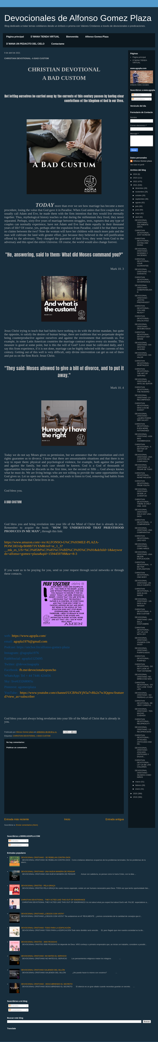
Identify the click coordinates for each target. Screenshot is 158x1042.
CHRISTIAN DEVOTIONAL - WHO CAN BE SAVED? (142, 406)
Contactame (57, 44)
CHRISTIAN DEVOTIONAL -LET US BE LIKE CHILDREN (143, 763)
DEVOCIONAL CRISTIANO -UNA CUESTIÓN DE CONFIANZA (143, 458)
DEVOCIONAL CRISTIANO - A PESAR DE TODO (143, 467)
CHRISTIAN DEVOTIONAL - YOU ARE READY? (142, 309)
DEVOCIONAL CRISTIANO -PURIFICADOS (142, 650)
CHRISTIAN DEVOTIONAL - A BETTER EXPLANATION (143, 565)
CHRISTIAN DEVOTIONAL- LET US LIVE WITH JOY (142, 631)
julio (137, 206)
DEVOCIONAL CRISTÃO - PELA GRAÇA (38, 886)
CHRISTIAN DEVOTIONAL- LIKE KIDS (142, 538)
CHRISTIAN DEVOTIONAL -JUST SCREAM (142, 232)
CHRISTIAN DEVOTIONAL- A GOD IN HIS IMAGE (143, 592)
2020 (135, 793)
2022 (135, 181)
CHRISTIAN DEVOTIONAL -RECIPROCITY (142, 721)
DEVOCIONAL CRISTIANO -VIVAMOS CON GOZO (142, 641)
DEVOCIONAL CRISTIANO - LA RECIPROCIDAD (143, 729)
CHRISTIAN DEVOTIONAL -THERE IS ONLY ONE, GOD (143, 502)
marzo (138, 782)
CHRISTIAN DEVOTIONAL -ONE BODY (142, 575)
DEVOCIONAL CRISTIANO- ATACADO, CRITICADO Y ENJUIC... (142, 752)
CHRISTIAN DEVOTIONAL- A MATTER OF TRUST (143, 447)
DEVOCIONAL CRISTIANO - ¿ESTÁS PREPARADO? (142, 299)
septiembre (140, 199)
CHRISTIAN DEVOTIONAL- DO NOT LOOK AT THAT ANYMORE (144, 667)
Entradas (137, 95)
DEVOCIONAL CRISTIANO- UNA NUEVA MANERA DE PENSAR (48, 871)
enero (138, 789)
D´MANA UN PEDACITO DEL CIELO (25, 44)
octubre (138, 195)
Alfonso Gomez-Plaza (96, 36)
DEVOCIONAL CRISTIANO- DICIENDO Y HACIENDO (141, 252)
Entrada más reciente (16, 819)
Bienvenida (72, 36)
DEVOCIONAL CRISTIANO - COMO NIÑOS (142, 546)
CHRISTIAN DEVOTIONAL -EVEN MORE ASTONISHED (142, 427)
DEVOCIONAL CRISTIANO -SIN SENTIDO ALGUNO (143, 346)
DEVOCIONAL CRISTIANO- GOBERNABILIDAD (143, 288)
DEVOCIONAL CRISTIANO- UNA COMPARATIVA (143, 530)
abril (137, 217)
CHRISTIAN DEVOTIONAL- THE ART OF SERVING (142, 372)
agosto (138, 202)
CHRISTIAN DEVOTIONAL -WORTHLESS (142, 363)
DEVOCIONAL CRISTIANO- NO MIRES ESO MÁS (143, 676)
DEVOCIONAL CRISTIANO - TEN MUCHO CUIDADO (143, 712)
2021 (135, 185)
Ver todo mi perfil (137, 165)
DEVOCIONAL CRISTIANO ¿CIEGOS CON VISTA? (42, 914)
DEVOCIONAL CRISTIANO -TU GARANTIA (143, 271)
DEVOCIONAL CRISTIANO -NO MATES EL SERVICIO (43, 956)
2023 (135, 178)
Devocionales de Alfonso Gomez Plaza (77, 18)
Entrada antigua (115, 819)
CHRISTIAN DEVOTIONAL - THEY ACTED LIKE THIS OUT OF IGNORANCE (53, 900)
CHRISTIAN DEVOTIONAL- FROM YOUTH (142, 483)
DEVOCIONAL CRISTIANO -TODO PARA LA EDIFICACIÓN (46, 928)
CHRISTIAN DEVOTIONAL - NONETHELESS (143, 475)
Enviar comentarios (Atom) (27, 825)
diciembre (139, 188)
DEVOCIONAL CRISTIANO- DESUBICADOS (142, 326)
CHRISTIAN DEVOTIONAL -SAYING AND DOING (142, 241)
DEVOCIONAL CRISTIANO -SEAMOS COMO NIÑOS (143, 773)
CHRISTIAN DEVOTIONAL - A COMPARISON (143, 522)
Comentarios (138, 99)
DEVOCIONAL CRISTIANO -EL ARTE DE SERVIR (143, 381)
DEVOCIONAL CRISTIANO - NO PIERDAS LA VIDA (144, 695)
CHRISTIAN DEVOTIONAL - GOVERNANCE (142, 279)
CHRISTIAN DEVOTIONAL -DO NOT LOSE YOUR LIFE (144, 686)
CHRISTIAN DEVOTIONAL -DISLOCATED (142, 318)
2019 (135, 797)
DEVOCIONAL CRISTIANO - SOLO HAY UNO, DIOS (143, 513)
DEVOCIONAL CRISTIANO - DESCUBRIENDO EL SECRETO (46, 984)
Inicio (67, 819)
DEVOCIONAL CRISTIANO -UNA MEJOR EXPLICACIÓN (143, 555)
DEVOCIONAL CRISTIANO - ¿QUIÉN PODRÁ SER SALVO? (143, 417)
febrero (138, 785)
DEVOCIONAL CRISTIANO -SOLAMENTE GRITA (141, 223)
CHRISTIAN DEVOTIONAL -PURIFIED (142, 658)
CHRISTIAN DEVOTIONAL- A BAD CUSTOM (31, 736)
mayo (137, 213)
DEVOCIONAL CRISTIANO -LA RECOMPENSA (142, 397)
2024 (135, 174)
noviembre (139, 192)
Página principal (15, 36)
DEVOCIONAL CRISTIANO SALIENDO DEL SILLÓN (43, 970)
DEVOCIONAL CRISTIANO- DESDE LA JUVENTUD (141, 492)
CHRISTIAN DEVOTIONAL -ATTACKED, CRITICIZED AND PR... (143, 739)
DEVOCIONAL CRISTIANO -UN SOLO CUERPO (143, 583)
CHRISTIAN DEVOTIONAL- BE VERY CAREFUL (143, 703)
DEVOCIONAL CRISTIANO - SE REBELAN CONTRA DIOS (45, 857)
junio (137, 210)
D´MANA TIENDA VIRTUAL (45, 36)
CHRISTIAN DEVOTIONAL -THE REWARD (142, 389)
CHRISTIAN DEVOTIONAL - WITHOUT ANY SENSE (142, 335)
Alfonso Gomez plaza (142, 161)
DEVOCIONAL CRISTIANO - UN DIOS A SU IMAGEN (143, 602)
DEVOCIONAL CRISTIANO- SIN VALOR (143, 355)
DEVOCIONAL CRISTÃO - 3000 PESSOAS (39, 942)
